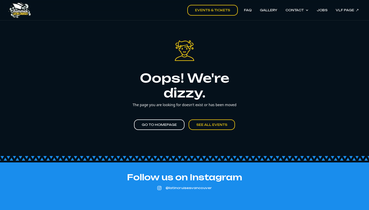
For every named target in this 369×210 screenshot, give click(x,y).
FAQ (248, 10)
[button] (296, 10)
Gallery (268, 10)
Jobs (322, 10)
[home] (19, 10)
